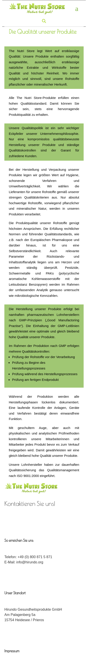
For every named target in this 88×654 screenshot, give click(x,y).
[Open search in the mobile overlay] (44, 21)
